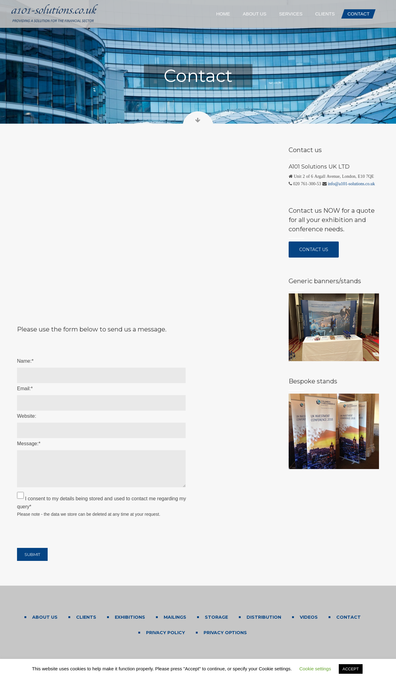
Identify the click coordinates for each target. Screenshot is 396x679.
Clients (86, 617)
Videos (309, 617)
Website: (26, 416)
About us (45, 617)
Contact (348, 617)
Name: (25, 361)
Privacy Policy (165, 632)
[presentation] (64, 531)
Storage (216, 617)
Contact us (319, 249)
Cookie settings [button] (315, 668)
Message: (29, 443)
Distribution (264, 617)
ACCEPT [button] (350, 669)
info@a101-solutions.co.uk (351, 183)
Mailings (175, 617)
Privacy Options (225, 632)
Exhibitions (130, 617)
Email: (25, 388)
